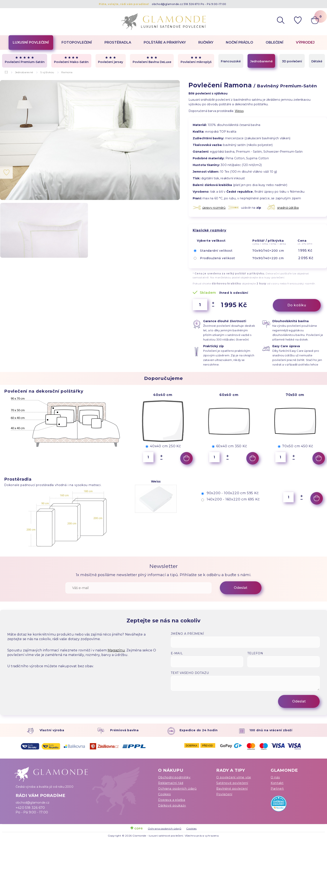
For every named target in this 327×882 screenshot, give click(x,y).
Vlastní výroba (52, 730)
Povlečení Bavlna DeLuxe (152, 60)
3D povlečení (292, 61)
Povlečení (224, 794)
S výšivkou (47, 72)
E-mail (177, 653)
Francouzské (231, 61)
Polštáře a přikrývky (165, 42)
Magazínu (116, 650)
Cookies (164, 794)
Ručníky (205, 42)
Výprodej (305, 42)
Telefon (255, 653)
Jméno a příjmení (187, 633)
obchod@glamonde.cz (167, 4)
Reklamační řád (170, 783)
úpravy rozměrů (214, 208)
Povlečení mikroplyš (196, 60)
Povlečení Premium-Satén (25, 60)
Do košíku (296, 305)
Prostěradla (117, 42)
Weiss (239, 111)
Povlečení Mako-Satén (71, 60)
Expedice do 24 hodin (199, 730)
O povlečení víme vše (233, 777)
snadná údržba (288, 208)
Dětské (316, 61)
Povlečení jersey (110, 60)
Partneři (277, 788)
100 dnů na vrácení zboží (270, 730)
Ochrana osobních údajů (177, 788)
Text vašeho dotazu (190, 672)
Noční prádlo (239, 42)
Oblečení (274, 42)
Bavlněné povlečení (232, 788)
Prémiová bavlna (124, 730)
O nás (275, 777)
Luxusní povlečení (31, 42)
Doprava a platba (171, 800)
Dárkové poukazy (172, 805)
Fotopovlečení (77, 42)
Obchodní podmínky (174, 777)
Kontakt (277, 783)
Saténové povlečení (232, 783)
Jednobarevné (261, 61)
